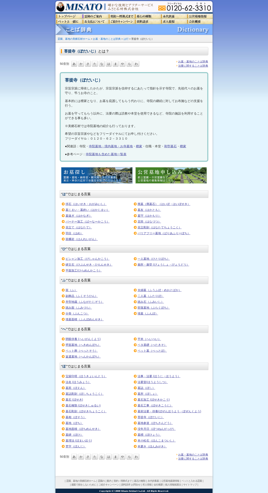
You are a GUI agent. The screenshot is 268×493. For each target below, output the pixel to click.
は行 (126, 38)
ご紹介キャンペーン (108, 484)
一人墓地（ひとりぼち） (154, 258)
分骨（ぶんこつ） (77, 313)
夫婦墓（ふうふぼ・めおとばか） (160, 290)
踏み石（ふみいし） (151, 301)
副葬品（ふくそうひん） (82, 296)
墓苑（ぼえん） (76, 388)
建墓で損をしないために (83, 484)
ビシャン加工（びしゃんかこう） (88, 258)
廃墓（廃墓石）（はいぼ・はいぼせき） (164, 204)
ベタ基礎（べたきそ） (152, 345)
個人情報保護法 (173, 484)
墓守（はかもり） (149, 215)
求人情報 (146, 484)
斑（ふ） (71, 290)
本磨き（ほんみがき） (152, 446)
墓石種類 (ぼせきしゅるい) (83, 405)
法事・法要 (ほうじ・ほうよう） (159, 376)
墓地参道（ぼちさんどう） (155, 423)
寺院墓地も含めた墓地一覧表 (106, 154)
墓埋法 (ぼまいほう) (79, 440)
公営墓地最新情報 (170, 480)
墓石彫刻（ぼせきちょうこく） (86, 411)
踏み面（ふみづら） (79, 307)
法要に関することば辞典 (193, 65)
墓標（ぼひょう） (149, 434)
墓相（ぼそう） (76, 417)
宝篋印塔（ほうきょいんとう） (86, 376)
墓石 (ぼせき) (74, 399)
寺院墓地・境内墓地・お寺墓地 (111, 146)
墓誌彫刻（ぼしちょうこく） (85, 393)
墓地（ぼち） (74, 423)
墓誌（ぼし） (146, 388)
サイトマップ (190, 484)
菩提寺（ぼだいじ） (151, 417)
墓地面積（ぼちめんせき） (83, 429)
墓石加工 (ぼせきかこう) (154, 399)
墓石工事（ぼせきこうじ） (155, 405)
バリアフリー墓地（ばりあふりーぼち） (164, 233)
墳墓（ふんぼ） (148, 313)
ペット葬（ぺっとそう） (82, 350)
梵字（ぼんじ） (76, 446)
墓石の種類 (139, 480)
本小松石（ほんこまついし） (157, 440)
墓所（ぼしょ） (148, 393)
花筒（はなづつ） (149, 221)
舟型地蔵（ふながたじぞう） (85, 301)
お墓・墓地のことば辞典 (107, 38)
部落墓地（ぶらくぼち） (154, 307)
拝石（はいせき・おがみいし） (86, 204)
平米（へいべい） (149, 339)
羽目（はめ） (74, 233)
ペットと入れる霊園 (192, 480)
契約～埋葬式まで (123, 480)
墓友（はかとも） (149, 209)
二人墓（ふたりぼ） (151, 296)
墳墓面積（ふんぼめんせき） (85, 319)
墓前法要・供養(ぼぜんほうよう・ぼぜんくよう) (169, 411)
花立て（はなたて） (79, 227)
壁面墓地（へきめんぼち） (83, 345)
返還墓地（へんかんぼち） (83, 356)
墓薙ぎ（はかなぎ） (79, 215)
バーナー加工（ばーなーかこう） (88, 221)
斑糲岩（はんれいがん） (82, 239)
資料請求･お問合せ (130, 484)
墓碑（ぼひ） (74, 434)
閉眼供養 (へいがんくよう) (83, 339)
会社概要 (158, 484)
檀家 (139, 146)
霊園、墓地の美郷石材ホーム (74, 38)
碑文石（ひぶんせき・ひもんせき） (89, 264)
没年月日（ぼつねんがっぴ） (157, 429)
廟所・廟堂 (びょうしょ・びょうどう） (163, 264)
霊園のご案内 (104, 480)
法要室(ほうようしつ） (153, 382)
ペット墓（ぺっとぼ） (152, 350)
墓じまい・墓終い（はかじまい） (88, 209)
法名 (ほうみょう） (78, 382)
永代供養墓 (153, 480)
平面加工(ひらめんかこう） (84, 270)
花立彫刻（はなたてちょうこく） (160, 227)
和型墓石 (170, 146)
